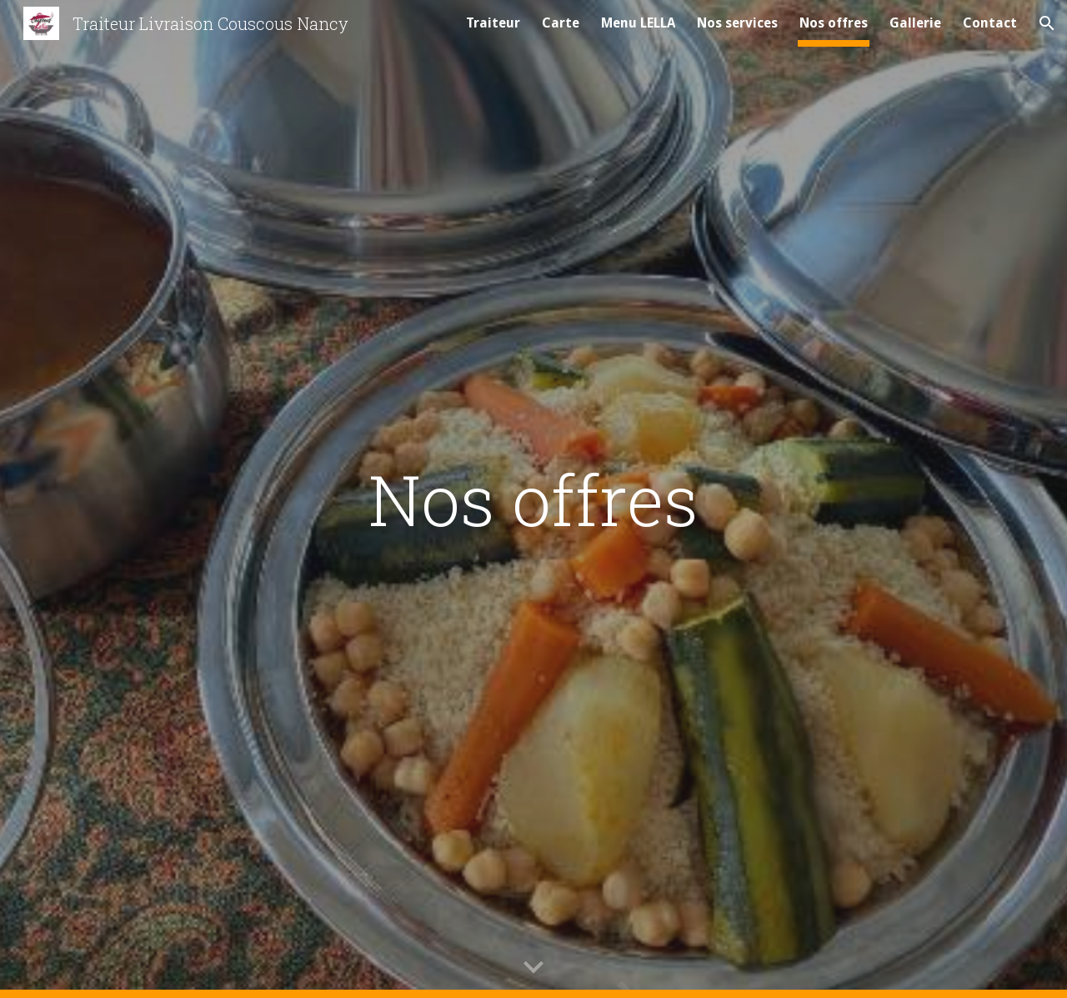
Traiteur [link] (493, 23)
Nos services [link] (737, 23)
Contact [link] (990, 23)
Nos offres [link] (833, 23)
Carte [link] (560, 23)
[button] (1047, 23)
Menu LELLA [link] (638, 23)
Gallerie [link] (915, 23)
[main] (533, 499)
